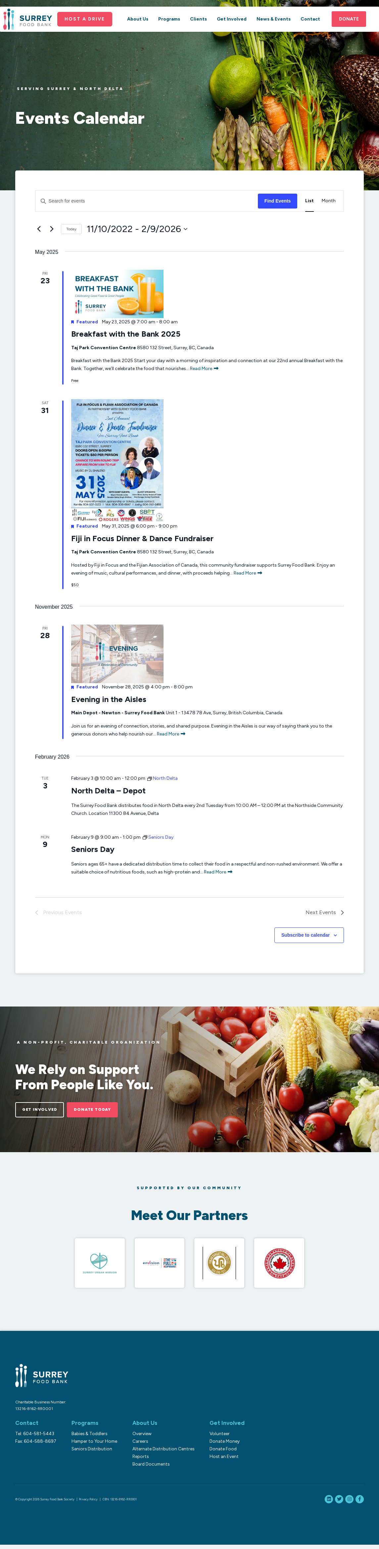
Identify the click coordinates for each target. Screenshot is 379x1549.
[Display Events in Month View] (329, 201)
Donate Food (217, 1453)
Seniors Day (93, 849)
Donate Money (219, 1445)
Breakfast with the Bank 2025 (125, 334)
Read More (204, 368)
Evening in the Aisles (108, 699)
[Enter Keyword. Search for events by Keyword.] (146, 201)
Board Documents (147, 1468)
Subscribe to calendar (305, 935)
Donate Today (110, 1110)
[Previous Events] (39, 229)
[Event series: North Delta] (162, 778)
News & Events (274, 32)
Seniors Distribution (90, 1453)
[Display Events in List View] (309, 201)
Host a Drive (90, 32)
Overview (138, 1437)
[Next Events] (52, 229)
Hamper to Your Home (92, 1445)
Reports (136, 1460)
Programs (169, 32)
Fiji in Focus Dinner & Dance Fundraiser (142, 538)
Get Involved (232, 32)
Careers (136, 1445)
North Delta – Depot (108, 790)
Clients (198, 32)
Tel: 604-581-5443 (34, 1437)
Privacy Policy (88, 1503)
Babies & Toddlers (87, 1437)
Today (71, 229)
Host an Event (218, 1460)
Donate (349, 32)
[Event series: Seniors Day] (158, 837)
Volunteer (214, 1437)
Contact (310, 32)
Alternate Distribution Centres (159, 1453)
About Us (137, 32)
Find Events (277, 201)
